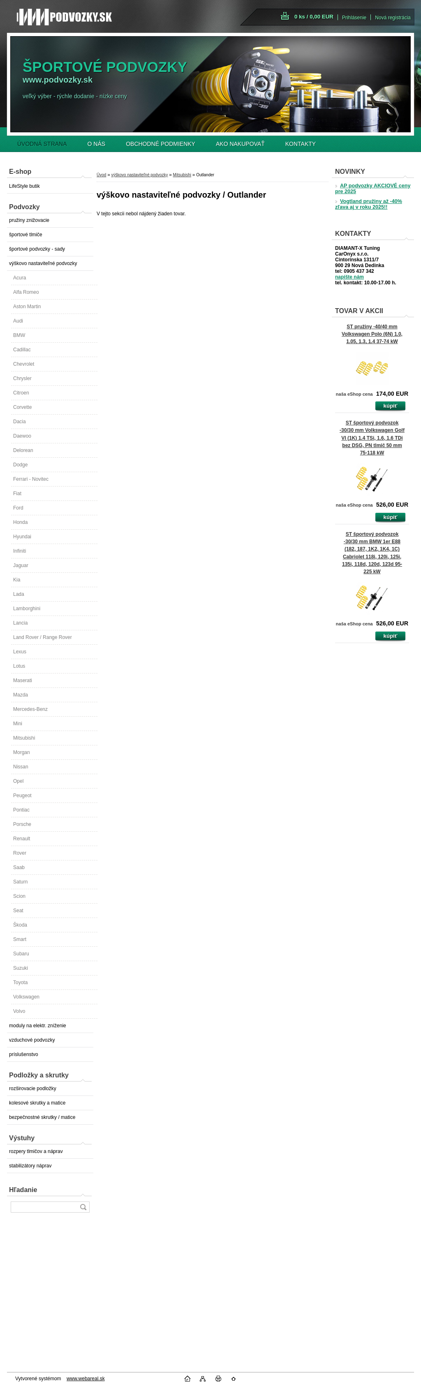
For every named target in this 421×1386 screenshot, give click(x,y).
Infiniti (19, 551)
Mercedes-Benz (30, 709)
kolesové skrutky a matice (37, 1103)
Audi (18, 321)
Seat (18, 910)
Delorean (23, 450)
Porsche (22, 824)
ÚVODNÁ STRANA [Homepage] (42, 144)
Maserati (22, 680)
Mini (17, 723)
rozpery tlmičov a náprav (36, 1151)
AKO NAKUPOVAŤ (240, 144)
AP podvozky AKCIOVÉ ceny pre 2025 (372, 188)
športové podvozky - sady (37, 249)
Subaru (21, 954)
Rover (19, 853)
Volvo (19, 1011)
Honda (20, 522)
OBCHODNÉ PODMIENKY (160, 144)
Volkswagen (26, 997)
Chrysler (22, 378)
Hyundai (22, 537)
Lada (18, 594)
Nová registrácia (393, 18)
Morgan (21, 752)
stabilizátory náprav (30, 1166)
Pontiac (21, 810)
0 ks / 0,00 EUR (313, 17)
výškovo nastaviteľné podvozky (43, 263)
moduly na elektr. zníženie (37, 1026)
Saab (19, 867)
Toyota (20, 982)
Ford (18, 508)
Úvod (101, 175)
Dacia (19, 421)
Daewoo (22, 436)
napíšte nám (349, 277)
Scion (19, 896)
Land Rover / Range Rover (42, 637)
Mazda (20, 695)
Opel (18, 781)
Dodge (20, 465)
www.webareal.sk (86, 1378)
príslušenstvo (23, 1054)
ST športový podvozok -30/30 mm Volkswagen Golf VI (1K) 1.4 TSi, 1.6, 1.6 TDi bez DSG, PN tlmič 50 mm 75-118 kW (372, 438)
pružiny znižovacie (29, 220)
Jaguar (20, 565)
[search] (83, 1207)
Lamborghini (26, 608)
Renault (21, 839)
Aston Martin (27, 306)
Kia (16, 580)
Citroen (21, 393)
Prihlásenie (354, 18)
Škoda (20, 925)
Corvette (22, 407)
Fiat (17, 493)
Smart (19, 939)
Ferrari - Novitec (31, 479)
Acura (19, 278)
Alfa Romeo (26, 292)
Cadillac (22, 350)
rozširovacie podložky (32, 1088)
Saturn (20, 882)
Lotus (19, 666)
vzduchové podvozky (32, 1040)
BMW (19, 335)
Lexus (19, 652)
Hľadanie (23, 1189)
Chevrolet (23, 364)
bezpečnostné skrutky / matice (42, 1117)
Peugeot (22, 795)
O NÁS (97, 144)
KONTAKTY (300, 144)
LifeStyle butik (24, 186)
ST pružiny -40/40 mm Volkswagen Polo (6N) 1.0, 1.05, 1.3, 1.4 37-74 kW (372, 334)
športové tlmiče (25, 235)
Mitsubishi (24, 738)
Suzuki (20, 968)
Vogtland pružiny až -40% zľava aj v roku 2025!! (368, 204)
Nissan (20, 767)
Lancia (20, 623)
